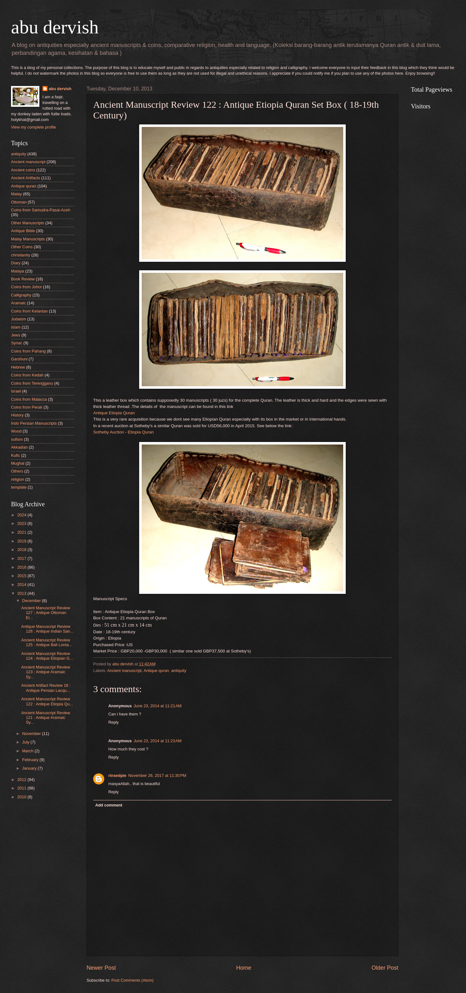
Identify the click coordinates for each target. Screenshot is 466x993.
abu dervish (55, 27)
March (28, 751)
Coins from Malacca (29, 399)
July (26, 742)
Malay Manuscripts (28, 239)
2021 (22, 532)
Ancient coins (23, 170)
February (30, 759)
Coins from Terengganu (32, 383)
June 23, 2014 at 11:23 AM (157, 740)
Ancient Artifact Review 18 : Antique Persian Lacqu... (46, 687)
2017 (22, 558)
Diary (15, 263)
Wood (16, 431)
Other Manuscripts (27, 223)
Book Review (23, 279)
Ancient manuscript (124, 670)
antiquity (178, 670)
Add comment (108, 805)
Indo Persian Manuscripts (34, 423)
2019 (22, 541)
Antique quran (156, 670)
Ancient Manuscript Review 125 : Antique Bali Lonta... (46, 642)
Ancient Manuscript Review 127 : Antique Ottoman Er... (45, 613)
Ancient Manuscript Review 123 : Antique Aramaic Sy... (45, 672)
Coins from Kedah (27, 375)
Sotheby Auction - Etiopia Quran (123, 432)
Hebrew (18, 367)
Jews (15, 335)
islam (15, 327)
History (17, 415)
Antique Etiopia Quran (114, 412)
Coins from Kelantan (29, 311)
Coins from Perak (26, 407)
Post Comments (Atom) (132, 980)
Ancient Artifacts (25, 177)
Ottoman (18, 202)
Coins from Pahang (28, 351)
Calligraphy (21, 295)
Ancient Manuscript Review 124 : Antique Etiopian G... (47, 656)
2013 (22, 593)
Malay (16, 194)
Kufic (15, 455)
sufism (17, 439)
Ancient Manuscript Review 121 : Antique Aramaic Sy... (45, 717)
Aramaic (18, 303)
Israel (16, 391)
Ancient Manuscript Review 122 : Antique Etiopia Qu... (47, 701)
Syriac (16, 343)
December (32, 600)
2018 (22, 549)
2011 (22, 788)
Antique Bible (23, 230)
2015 (22, 575)
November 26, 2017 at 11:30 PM (157, 775)
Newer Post (101, 968)
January (29, 768)
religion (17, 479)
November (32, 733)
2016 (22, 567)
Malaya (17, 271)
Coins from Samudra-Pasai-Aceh (40, 210)
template (18, 487)
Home (243, 968)
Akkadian (19, 447)
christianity (20, 255)
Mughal (17, 463)
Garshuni (19, 359)
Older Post (385, 968)
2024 (22, 515)
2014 (22, 584)
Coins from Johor (26, 286)
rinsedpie (117, 775)
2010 (22, 797)
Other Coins (22, 246)
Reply (113, 722)
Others (17, 471)
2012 (22, 779)
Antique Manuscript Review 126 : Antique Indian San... (47, 629)
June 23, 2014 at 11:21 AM (157, 705)
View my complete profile (33, 127)
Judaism (18, 319)
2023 (22, 523)
